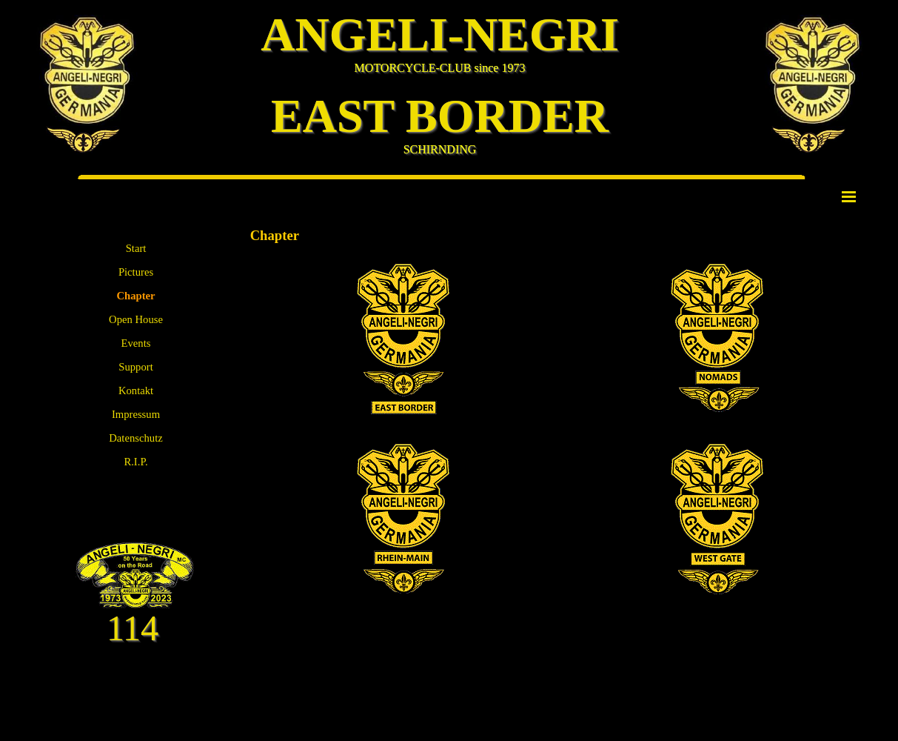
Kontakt (135, 390)
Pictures (135, 272)
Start (136, 248)
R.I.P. (135, 462)
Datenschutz (135, 438)
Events (136, 343)
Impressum (136, 414)
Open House (136, 319)
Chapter (135, 296)
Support (135, 367)
